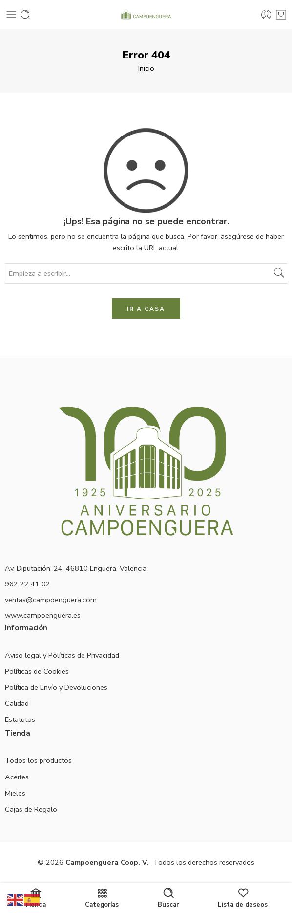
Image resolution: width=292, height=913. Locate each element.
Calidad (17, 703)
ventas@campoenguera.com (51, 599)
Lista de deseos (243, 898)
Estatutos (20, 719)
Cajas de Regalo (31, 809)
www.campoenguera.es (43, 615)
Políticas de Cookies (37, 671)
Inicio (146, 68)
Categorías (102, 898)
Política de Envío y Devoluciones (56, 687)
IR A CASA (146, 308)
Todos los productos (38, 760)
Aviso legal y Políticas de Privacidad (62, 655)
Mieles (15, 793)
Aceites (17, 777)
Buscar (168, 898)
